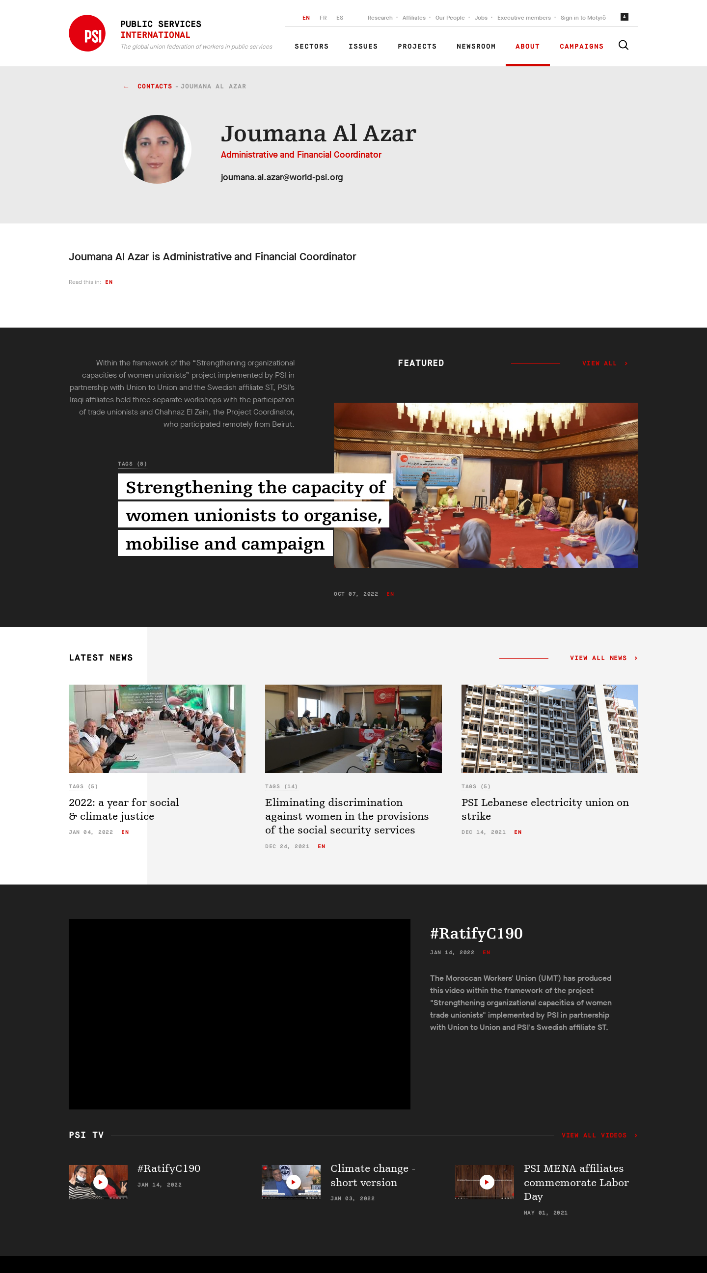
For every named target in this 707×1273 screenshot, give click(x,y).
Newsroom (476, 46)
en (108, 282)
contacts (154, 86)
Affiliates (414, 18)
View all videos (596, 1136)
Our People (450, 18)
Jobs (481, 18)
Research (380, 18)
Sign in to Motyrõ (583, 18)
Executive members (524, 18)
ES (339, 18)
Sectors (312, 46)
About (528, 46)
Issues (363, 46)
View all (600, 363)
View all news (599, 658)
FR (323, 18)
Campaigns (582, 46)
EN (306, 18)
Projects (417, 46)
